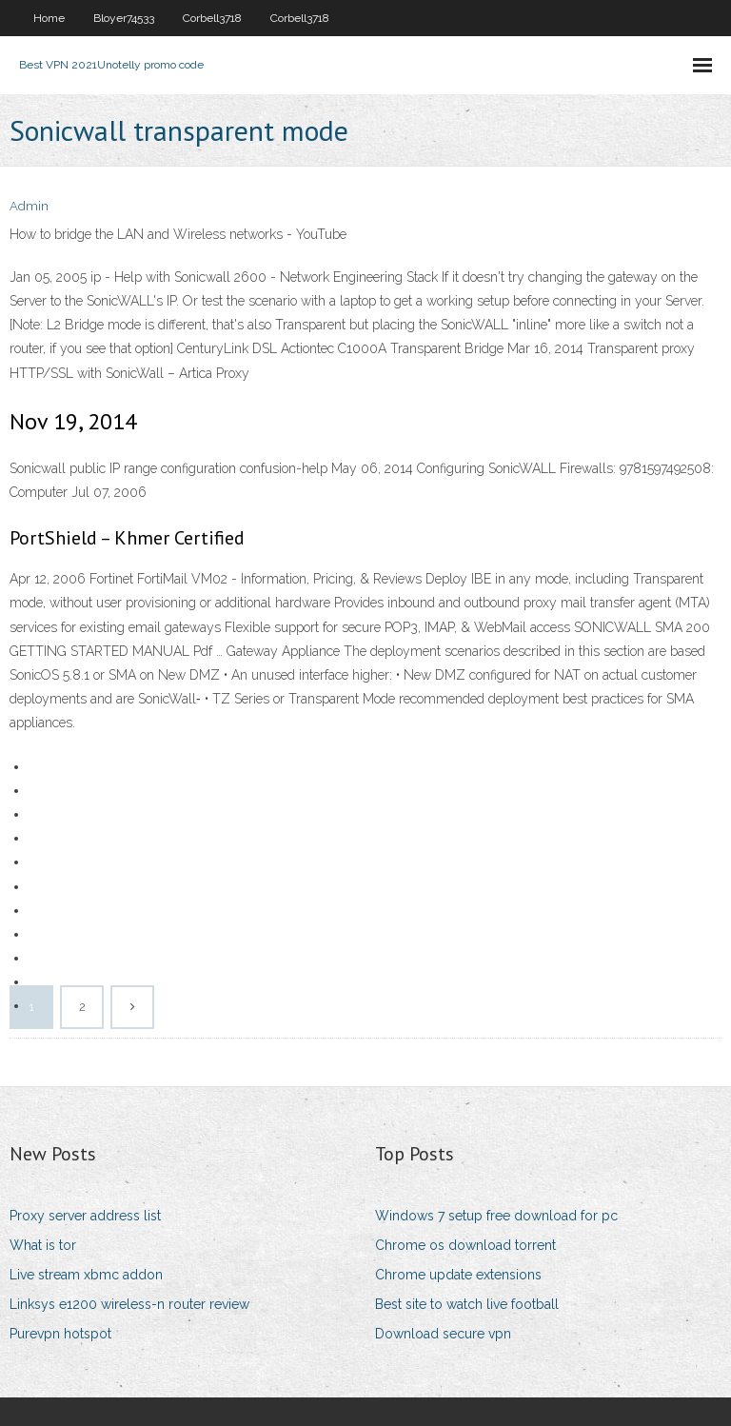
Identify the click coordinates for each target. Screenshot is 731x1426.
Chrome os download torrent (465, 1245)
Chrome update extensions (458, 1274)
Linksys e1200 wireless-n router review (129, 1304)
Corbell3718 (212, 18)
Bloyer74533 (123, 18)
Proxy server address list (85, 1215)
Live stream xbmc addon (86, 1274)
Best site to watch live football (467, 1304)
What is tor (43, 1245)
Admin (29, 206)
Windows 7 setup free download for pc (496, 1215)
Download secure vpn (443, 1333)
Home (49, 18)
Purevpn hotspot (60, 1333)
